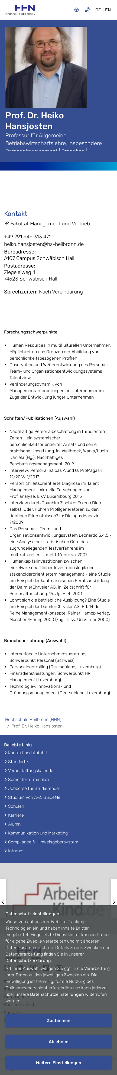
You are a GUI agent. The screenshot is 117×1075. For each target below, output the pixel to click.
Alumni (15, 824)
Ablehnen (59, 1041)
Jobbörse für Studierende (33, 788)
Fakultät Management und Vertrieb (47, 224)
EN (108, 9)
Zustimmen (58, 1020)
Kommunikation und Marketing (38, 833)
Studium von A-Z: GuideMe (34, 797)
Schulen (16, 806)
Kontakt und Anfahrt (28, 752)
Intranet (16, 850)
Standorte (18, 761)
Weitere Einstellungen (58, 1062)
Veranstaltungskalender (31, 770)
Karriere (16, 815)
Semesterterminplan (28, 779)
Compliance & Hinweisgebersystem (43, 841)
